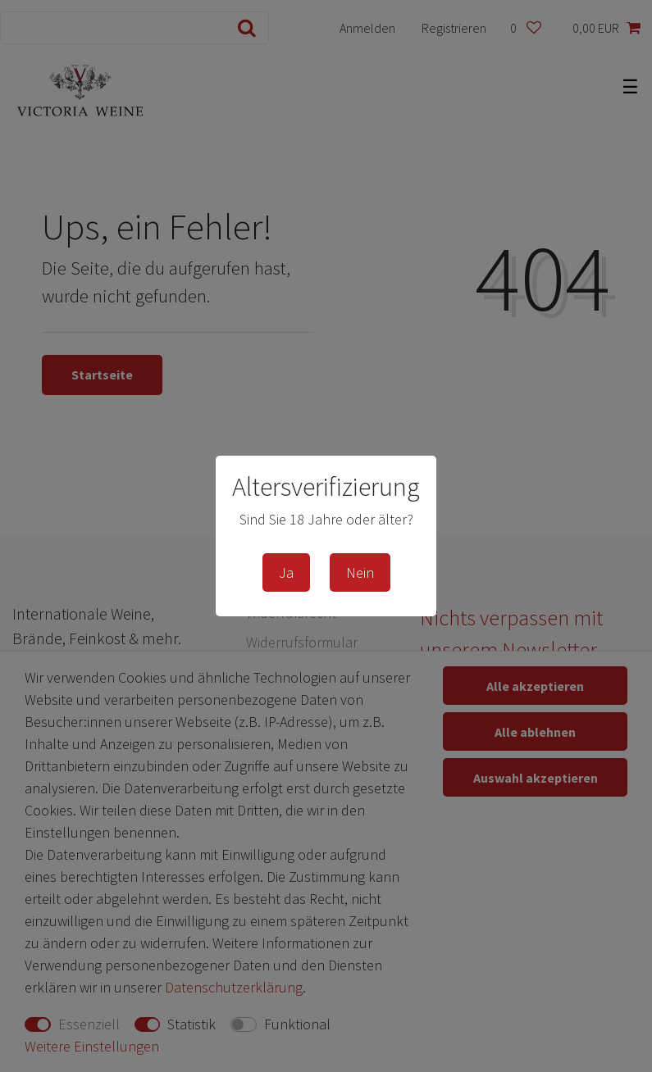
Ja (286, 572)
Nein (360, 572)
